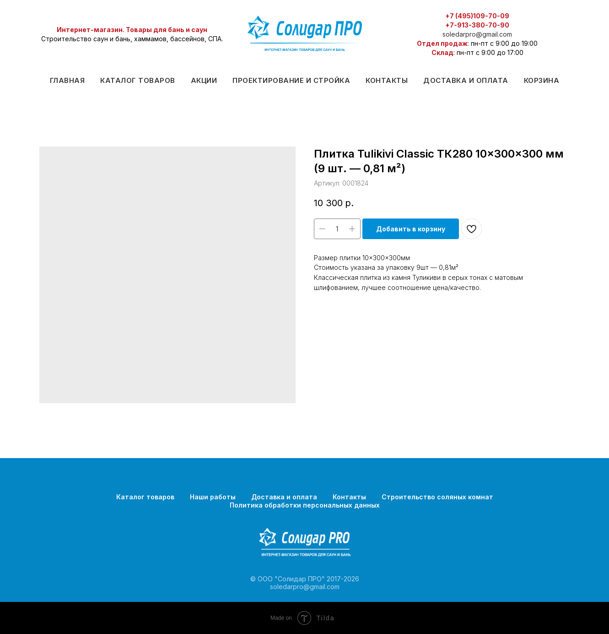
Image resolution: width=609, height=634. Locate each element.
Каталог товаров (137, 80)
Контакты (387, 80)
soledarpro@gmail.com (477, 34)
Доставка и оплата (465, 80)
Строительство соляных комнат (437, 497)
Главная (67, 80)
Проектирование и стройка (291, 80)
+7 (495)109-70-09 (477, 16)
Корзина (542, 80)
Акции (204, 80)
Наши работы (213, 497)
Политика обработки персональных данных (305, 505)
